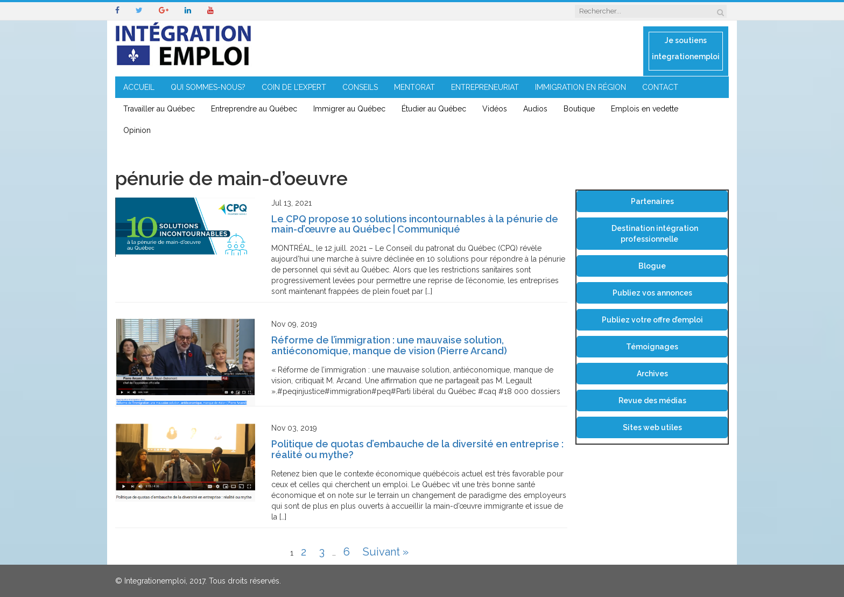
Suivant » (386, 551)
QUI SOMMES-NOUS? (208, 87)
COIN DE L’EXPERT (294, 87)
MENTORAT (414, 87)
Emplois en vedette (644, 108)
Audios (535, 108)
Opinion (137, 130)
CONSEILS (360, 87)
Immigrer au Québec (349, 108)
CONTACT (660, 87)
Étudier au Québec (434, 108)
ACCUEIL (138, 87)
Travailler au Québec (159, 108)
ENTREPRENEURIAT (485, 87)
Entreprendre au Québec (254, 108)
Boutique (579, 108)
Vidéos (494, 108)
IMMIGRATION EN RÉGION (580, 87)
